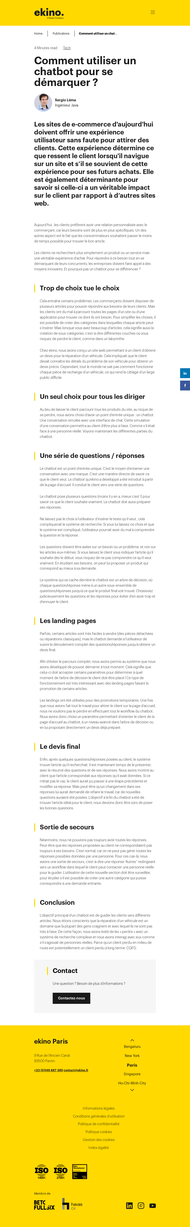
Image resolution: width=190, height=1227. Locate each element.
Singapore (132, 1074)
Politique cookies (99, 1131)
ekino (49, 12)
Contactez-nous (71, 998)
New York (132, 1055)
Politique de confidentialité (98, 1123)
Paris (132, 1065)
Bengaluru (132, 1046)
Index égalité (99, 1147)
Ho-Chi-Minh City (132, 1083)
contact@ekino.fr (76, 1070)
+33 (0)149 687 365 (48, 1070)
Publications (61, 33)
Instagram (141, 1205)
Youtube (152, 1205)
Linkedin (129, 1205)
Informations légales (99, 1108)
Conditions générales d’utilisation (99, 1116)
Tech (67, 47)
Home (38, 33)
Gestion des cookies (99, 1139)
